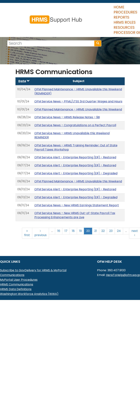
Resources (106, 16)
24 (119, 220)
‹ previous (40, 222)
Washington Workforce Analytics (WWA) (29, 283)
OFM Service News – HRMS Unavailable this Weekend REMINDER (72, 124)
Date (24, 70)
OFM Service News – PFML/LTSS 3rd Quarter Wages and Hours (78, 90)
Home (10, 16)
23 (111, 220)
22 (103, 220)
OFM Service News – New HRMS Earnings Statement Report (76, 194)
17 (66, 220)
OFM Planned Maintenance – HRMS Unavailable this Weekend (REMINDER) (78, 80)
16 (58, 220)
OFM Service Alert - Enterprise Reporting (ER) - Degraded (75, 162)
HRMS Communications (16, 273)
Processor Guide (22, 21)
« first (27, 222)
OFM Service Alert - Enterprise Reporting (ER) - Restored (75, 146)
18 (73, 220)
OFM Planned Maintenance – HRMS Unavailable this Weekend (78, 98)
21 (95, 220)
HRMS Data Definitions (15, 278)
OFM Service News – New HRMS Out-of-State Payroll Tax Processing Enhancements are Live (74, 204)
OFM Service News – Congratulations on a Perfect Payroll (75, 114)
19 (80, 220)
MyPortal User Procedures (19, 268)
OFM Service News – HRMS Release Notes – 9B (67, 106)
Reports (57, 16)
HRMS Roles (80, 16)
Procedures (32, 16)
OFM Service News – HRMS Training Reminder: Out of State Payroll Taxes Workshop (75, 136)
